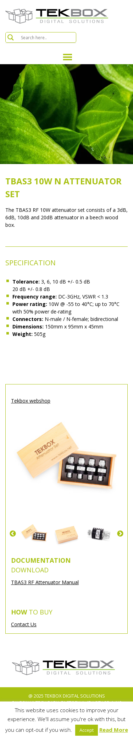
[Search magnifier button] (11, 37)
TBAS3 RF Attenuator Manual (45, 582)
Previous (12, 533)
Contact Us (24, 624)
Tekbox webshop (30, 400)
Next (120, 533)
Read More (113, 729)
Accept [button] (86, 730)
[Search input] (47, 37)
